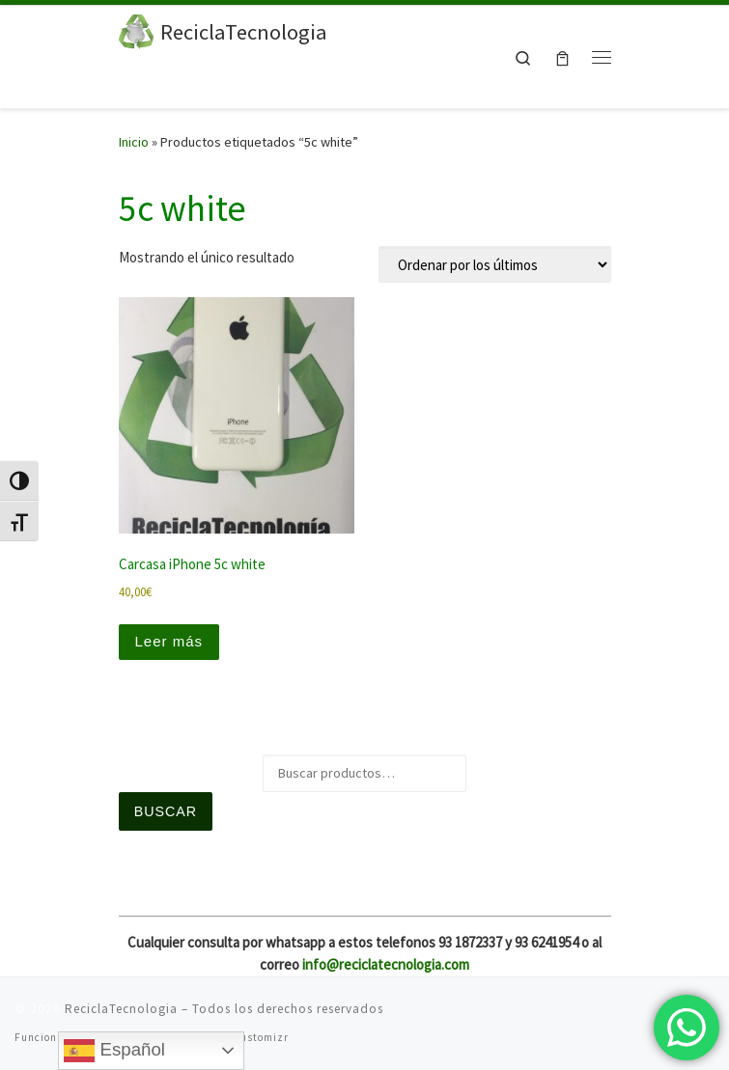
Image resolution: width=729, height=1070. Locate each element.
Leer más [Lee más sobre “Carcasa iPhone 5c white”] (169, 641)
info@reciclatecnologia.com (385, 964)
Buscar (165, 811)
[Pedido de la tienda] (495, 264)
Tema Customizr (245, 1037)
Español (114, 1050)
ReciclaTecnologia (121, 1009)
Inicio (134, 142)
